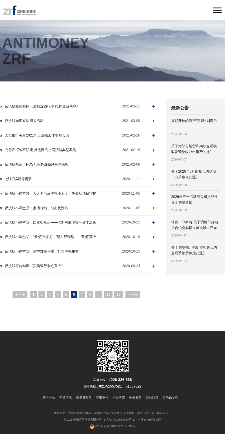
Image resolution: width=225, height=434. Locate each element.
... (98, 294)
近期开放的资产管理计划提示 (194, 121)
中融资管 (135, 397)
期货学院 (65, 397)
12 (109, 294)
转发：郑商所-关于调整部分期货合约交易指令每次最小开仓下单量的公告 (194, 225)
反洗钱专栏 (170, 397)
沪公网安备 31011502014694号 (112, 426)
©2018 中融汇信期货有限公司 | (83, 419)
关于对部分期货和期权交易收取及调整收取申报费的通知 (194, 149)
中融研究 (118, 397)
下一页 (133, 294)
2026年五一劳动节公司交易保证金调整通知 (194, 199)
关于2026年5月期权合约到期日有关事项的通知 (193, 174)
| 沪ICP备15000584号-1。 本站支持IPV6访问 (132, 419)
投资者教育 (83, 397)
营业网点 (152, 397)
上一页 (20, 294)
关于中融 (49, 397)
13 (118, 294)
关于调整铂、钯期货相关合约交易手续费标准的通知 (194, 250)
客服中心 (102, 397)
